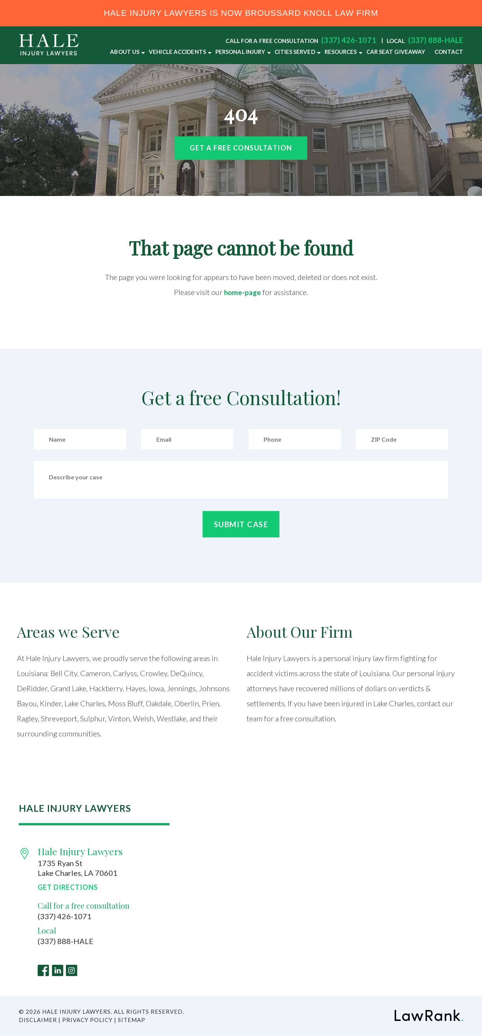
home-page (242, 292)
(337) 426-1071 (348, 39)
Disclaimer (38, 1020)
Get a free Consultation (241, 148)
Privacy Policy (87, 1020)
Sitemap (131, 1020)
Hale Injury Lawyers (80, 851)
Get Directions (68, 887)
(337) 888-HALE (435, 39)
